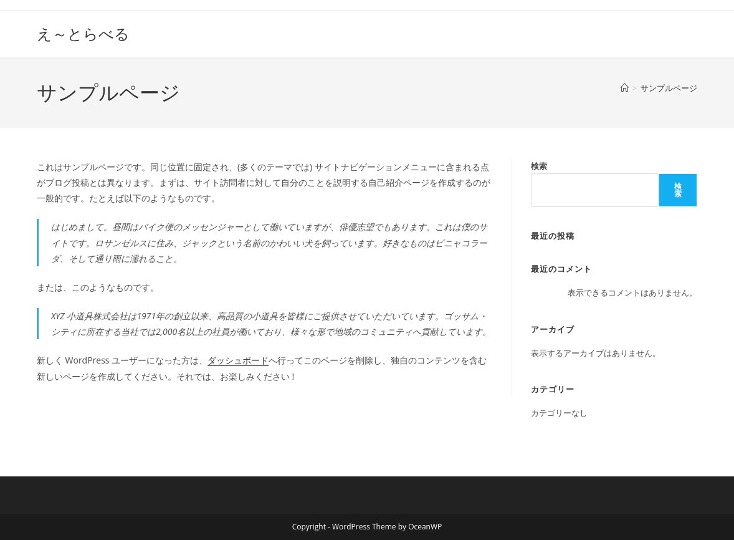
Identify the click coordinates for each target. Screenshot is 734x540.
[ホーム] (625, 88)
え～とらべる (83, 33)
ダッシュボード (238, 360)
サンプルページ (669, 88)
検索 (539, 165)
